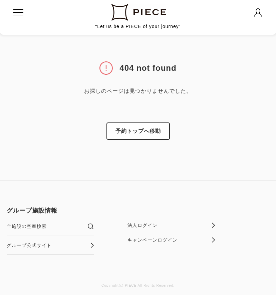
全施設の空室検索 (50, 226)
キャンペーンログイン (171, 240)
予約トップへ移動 (138, 131)
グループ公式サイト (50, 245)
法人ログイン (171, 225)
